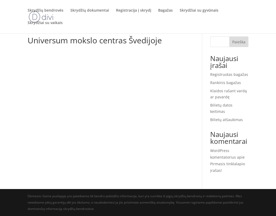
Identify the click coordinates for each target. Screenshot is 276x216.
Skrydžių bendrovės (45, 11)
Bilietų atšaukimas (226, 119)
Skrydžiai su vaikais (45, 23)
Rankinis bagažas (225, 82)
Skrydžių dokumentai (89, 11)
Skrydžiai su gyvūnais (199, 11)
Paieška (238, 41)
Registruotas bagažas (229, 74)
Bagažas (165, 11)
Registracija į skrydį (133, 11)
